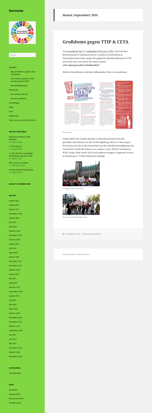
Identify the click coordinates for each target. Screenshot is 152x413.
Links (11, 107)
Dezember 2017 (15, 261)
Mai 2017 (12, 278)
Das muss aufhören (19, 98)
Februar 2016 (14, 313)
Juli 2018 (12, 248)
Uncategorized (15, 373)
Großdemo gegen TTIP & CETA (95, 42)
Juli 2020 (12, 222)
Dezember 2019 (15, 235)
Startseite (16, 11)
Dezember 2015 (15, 317)
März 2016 (13, 309)
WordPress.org (15, 403)
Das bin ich (13, 90)
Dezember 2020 (15, 213)
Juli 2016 (12, 300)
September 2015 (16, 330)
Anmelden (13, 390)
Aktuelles (13, 67)
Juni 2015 (13, 339)
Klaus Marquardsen (92, 234)
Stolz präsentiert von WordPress (76, 254)
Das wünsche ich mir (19, 94)
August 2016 (14, 296)
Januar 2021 (14, 209)
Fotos (11, 111)
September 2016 (16, 291)
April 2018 (13, 252)
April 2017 (13, 283)
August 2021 (14, 205)
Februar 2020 (14, 231)
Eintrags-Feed (14, 394)
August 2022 (14, 200)
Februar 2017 (14, 287)
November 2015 (15, 322)
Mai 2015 (12, 343)
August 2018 (14, 244)
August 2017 (14, 274)
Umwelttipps (14, 103)
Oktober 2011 (14, 352)
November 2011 (15, 348)
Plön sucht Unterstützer (19, 163)
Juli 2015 (12, 335)
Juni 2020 (13, 226)
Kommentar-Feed (16, 398)
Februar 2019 (14, 239)
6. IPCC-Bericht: (15, 146)
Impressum (13, 116)
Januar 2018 (14, 257)
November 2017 (15, 265)
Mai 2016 (12, 304)
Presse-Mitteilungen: (19, 85)
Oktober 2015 (14, 326)
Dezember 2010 (15, 356)
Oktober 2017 (14, 270)
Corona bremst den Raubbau (21, 170)
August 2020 (14, 218)
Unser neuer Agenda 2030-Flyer (22, 120)
